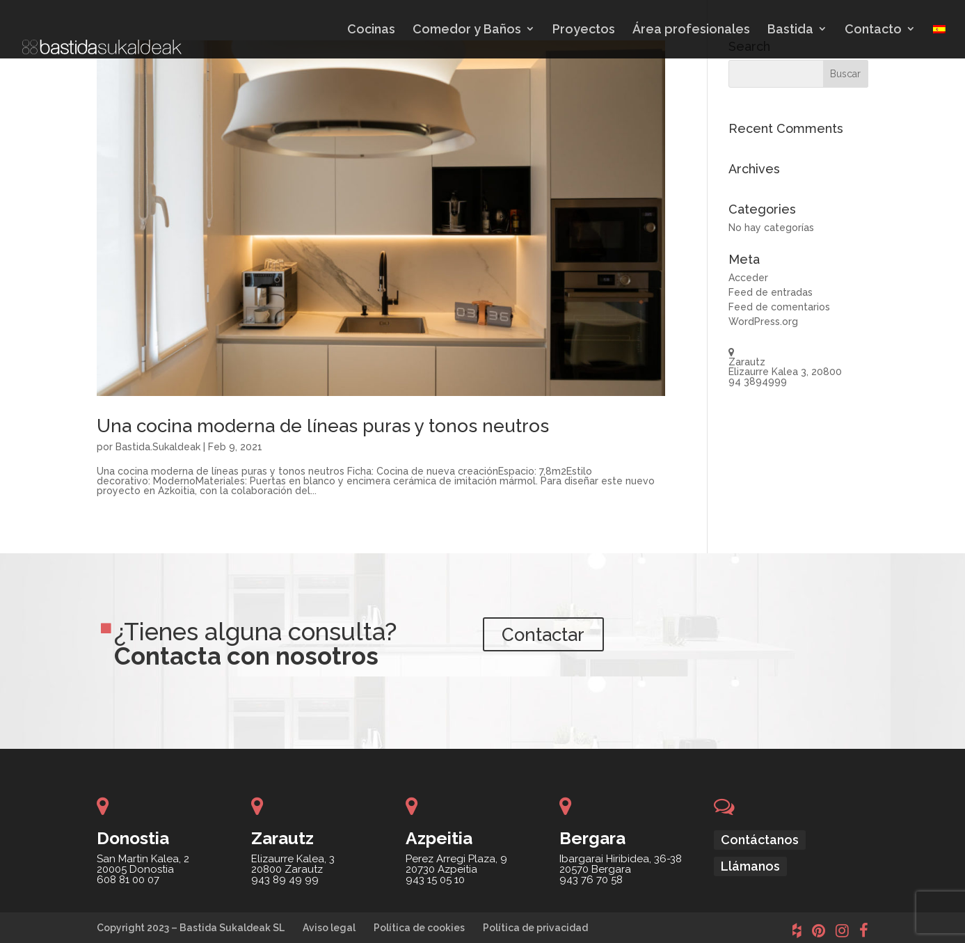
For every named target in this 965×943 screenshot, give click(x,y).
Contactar (554, 637)
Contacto (873, 29)
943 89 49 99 (285, 879)
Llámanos (750, 866)
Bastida (790, 29)
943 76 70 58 (591, 879)
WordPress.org (763, 321)
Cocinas (371, 29)
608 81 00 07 (128, 879)
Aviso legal (329, 927)
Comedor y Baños (467, 29)
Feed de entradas (770, 292)
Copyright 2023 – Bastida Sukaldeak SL (191, 927)
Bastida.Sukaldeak (157, 446)
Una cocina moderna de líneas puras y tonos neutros (323, 425)
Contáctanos (760, 839)
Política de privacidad (535, 927)
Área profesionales (691, 29)
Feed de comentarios (779, 306)
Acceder (748, 277)
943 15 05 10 (435, 879)
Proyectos (583, 29)
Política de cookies (419, 927)
